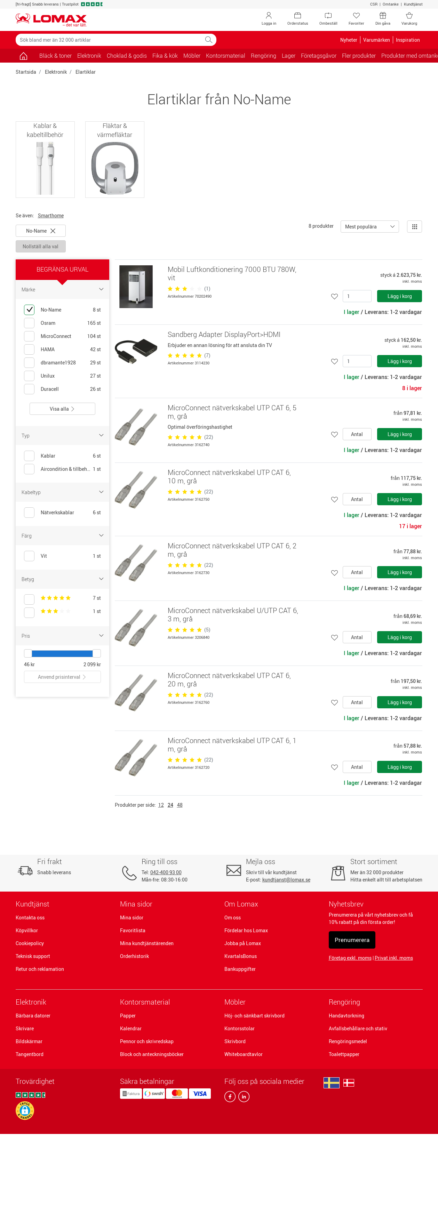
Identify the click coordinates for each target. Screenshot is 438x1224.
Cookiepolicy (30, 943)
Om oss (232, 917)
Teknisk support (33, 956)
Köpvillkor (27, 930)
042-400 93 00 (166, 872)
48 (180, 805)
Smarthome (51, 215)
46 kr (29, 664)
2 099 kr (92, 664)
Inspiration (408, 40)
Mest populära (361, 226)
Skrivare (25, 1028)
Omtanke (391, 4)
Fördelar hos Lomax (246, 930)
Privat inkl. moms (394, 958)
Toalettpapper (344, 1054)
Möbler (235, 1002)
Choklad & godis (127, 55)
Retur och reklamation (40, 969)
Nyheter (348, 40)
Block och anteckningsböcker (152, 1054)
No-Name (40, 230)
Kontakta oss (30, 917)
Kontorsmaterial (145, 1002)
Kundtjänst (413, 4)
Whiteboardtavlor (243, 1054)
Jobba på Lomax (242, 943)
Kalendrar (131, 1028)
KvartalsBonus (240, 956)
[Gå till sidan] (23, 56)
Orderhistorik (134, 956)
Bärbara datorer (33, 1015)
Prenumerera (352, 940)
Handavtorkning (346, 1015)
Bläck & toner (55, 55)
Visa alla (62, 408)
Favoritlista (132, 930)
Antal (357, 434)
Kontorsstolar (239, 1028)
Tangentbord (29, 1054)
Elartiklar (85, 72)
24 (170, 805)
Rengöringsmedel (348, 1041)
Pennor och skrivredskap (147, 1041)
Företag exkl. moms (350, 958)
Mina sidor (131, 917)
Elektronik (56, 72)
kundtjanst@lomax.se (286, 879)
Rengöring (344, 1002)
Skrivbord (235, 1041)
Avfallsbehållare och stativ (358, 1028)
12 (161, 805)
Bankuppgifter (240, 969)
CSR (373, 4)
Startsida (26, 72)
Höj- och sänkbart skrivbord (254, 1015)
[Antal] (357, 296)
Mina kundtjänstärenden (147, 943)
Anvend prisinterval (62, 677)
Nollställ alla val (40, 246)
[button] (25, 1110)
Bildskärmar (29, 1041)
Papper (128, 1015)
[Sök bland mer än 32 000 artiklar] (108, 40)
